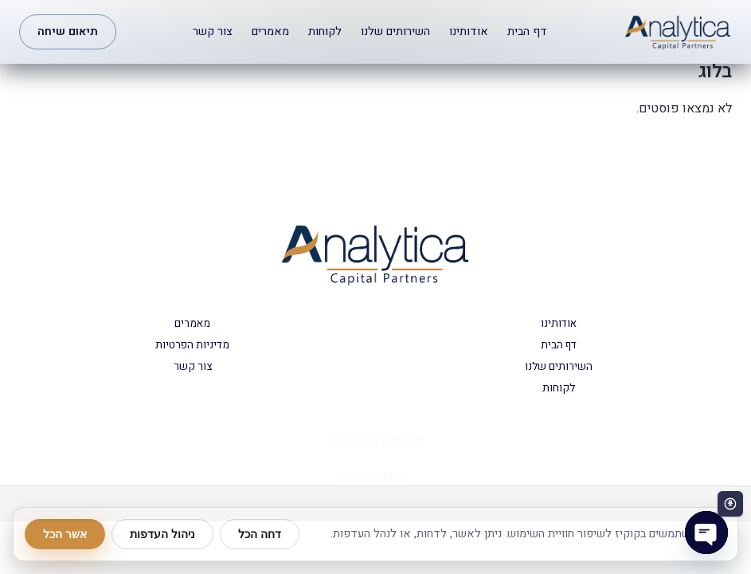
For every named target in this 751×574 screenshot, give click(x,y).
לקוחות (325, 31)
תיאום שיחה (67, 31)
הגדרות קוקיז (370, 475)
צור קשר (213, 31)
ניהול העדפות (162, 534)
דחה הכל (259, 534)
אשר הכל (65, 534)
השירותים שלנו (395, 31)
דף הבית (527, 31)
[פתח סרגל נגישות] (730, 504)
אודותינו (468, 31)
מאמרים (270, 31)
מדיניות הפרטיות (192, 345)
